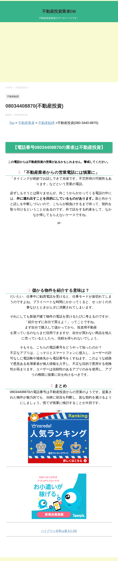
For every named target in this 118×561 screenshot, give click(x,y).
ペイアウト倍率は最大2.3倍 (59, 530)
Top (11, 123)
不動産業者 (26, 123)
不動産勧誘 (46, 123)
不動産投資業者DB (59, 11)
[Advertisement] (59, 54)
